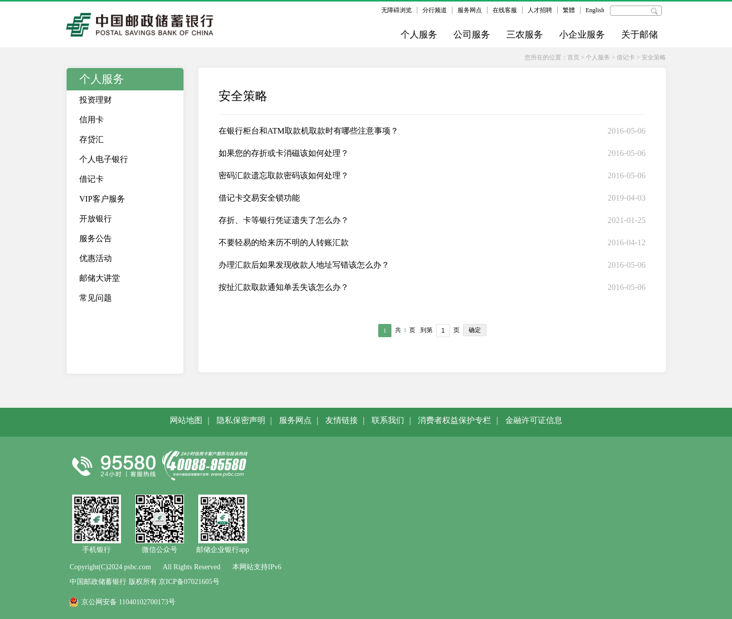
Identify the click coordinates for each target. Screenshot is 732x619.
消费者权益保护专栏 (454, 420)
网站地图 (186, 420)
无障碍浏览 (396, 10)
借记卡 (626, 57)
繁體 (569, 10)
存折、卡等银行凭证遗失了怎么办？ (284, 220)
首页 (573, 57)
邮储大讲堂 (99, 278)
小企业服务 (582, 34)
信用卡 (91, 119)
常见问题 (95, 298)
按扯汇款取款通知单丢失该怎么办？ (284, 287)
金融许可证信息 (533, 420)
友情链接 (341, 420)
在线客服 (505, 10)
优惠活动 (95, 258)
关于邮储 (639, 34)
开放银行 (95, 218)
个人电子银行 (103, 159)
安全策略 (654, 57)
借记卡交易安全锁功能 (259, 197)
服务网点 (470, 10)
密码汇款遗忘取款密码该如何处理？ (284, 175)
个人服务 (419, 34)
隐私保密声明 (241, 420)
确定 (475, 330)
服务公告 (95, 238)
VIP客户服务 (102, 198)
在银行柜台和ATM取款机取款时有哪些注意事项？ (309, 130)
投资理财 (95, 99)
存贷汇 (91, 139)
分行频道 (434, 10)
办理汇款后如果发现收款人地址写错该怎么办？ (304, 264)
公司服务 (471, 34)
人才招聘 (540, 10)
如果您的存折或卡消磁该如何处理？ (284, 153)
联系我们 (388, 420)
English (595, 10)
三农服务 (524, 34)
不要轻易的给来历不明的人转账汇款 (284, 242)
